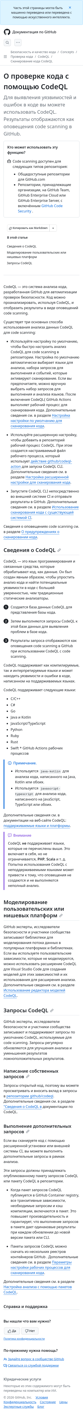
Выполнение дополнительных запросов (37, 1129)
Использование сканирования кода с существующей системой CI (45, 512)
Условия (42, 1397)
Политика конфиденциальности (24, 1339)
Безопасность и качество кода (33, 52)
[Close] (70, 7)
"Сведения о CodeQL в (23, 1106)
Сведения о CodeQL (32, 550)
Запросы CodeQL (29, 1010)
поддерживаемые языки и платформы (37, 825)
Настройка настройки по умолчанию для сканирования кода (40, 420)
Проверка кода (22, 56)
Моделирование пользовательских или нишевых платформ (34, 908)
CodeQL (43, 56)
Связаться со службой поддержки (31, 1365)
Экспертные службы (19, 1406)
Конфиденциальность (20, 1402)
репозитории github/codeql (29, 1096)
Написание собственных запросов (31, 1073)
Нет (30, 1331)
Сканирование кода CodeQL (32, 61)
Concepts (67, 52)
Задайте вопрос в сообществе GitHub (34, 1359)
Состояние (48, 1402)
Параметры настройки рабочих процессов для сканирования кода (41, 1267)
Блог (40, 1406)
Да (12, 1331)
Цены (63, 1402)
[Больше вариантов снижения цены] (53, 228)
